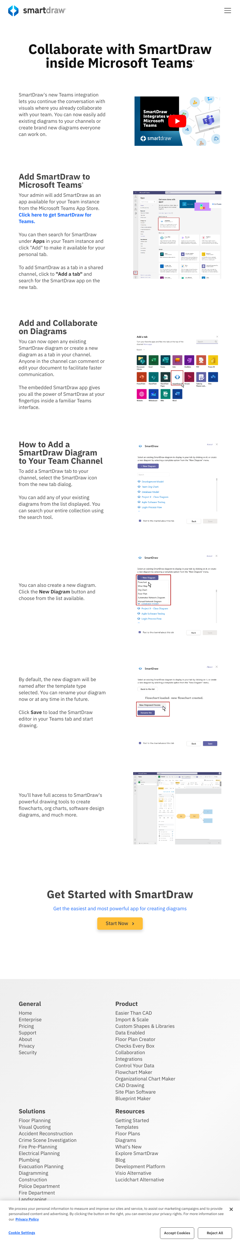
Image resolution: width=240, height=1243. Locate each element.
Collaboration (130, 1052)
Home (25, 1013)
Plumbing (29, 1160)
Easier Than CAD (133, 1013)
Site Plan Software (135, 1092)
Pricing (26, 1026)
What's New (128, 1147)
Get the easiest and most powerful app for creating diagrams (120, 908)
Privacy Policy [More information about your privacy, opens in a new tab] (27, 1219)
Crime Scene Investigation (47, 1140)
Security (28, 1052)
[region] (120, 1222)
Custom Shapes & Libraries (145, 1026)
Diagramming (33, 1173)
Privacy (27, 1046)
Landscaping (32, 1199)
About (25, 1039)
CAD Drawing (129, 1085)
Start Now (120, 923)
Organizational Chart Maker (145, 1079)
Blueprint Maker (133, 1098)
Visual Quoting (35, 1127)
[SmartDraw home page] (37, 10)
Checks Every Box (135, 1046)
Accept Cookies (177, 1233)
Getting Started (132, 1120)
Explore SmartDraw (136, 1153)
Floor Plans (127, 1133)
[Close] (231, 1209)
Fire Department (37, 1193)
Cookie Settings (21, 1232)
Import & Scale (131, 1019)
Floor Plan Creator (135, 1039)
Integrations (128, 1059)
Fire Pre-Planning (38, 1147)
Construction (33, 1179)
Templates (127, 1127)
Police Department (39, 1186)
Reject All (215, 1233)
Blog (120, 1160)
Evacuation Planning (41, 1166)
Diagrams (125, 1140)
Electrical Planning (39, 1153)
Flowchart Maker (133, 1072)
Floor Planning (34, 1120)
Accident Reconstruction (46, 1133)
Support (27, 1032)
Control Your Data (134, 1065)
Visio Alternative (133, 1173)
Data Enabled (130, 1032)
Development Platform (140, 1166)
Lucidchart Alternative (139, 1179)
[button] (228, 10)
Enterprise (30, 1019)
